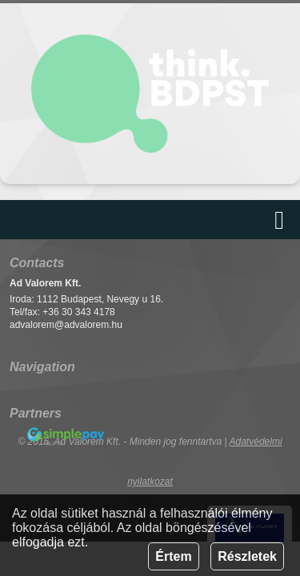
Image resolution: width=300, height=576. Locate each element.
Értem (173, 556)
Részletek (247, 556)
